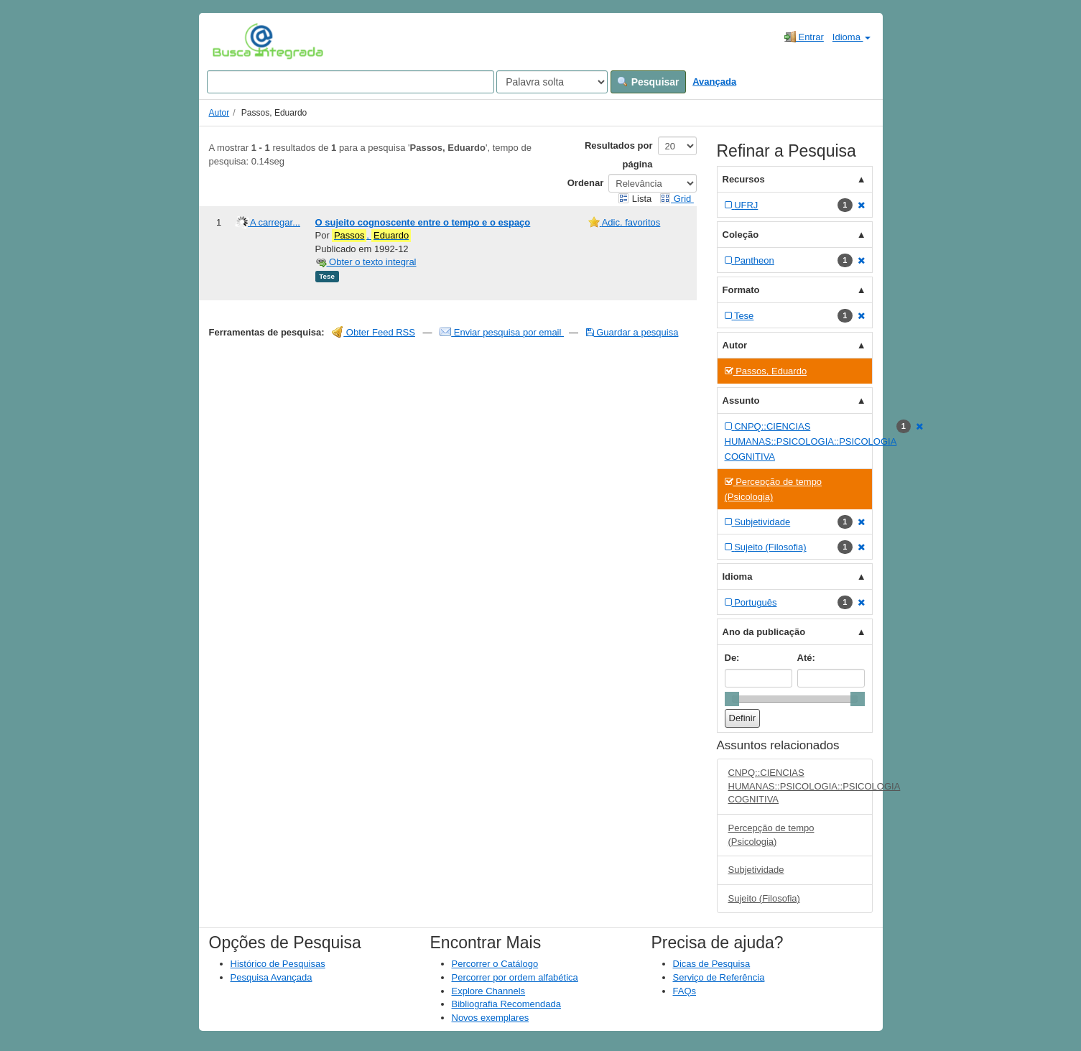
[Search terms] (350, 81)
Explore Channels (489, 991)
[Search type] (552, 81)
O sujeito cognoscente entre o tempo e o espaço (423, 222)
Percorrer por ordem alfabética (515, 977)
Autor (219, 113)
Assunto (741, 400)
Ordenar (585, 182)
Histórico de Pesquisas (278, 963)
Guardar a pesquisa (632, 332)
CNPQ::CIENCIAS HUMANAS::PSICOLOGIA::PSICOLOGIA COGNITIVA (800, 786)
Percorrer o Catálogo (495, 963)
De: (732, 657)
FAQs (685, 991)
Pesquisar (648, 82)
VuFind (234, 41)
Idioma (851, 37)
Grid (676, 198)
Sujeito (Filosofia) (764, 898)
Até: (806, 657)
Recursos (744, 179)
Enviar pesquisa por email (502, 332)
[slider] (732, 699)
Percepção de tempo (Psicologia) (771, 835)
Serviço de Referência (719, 977)
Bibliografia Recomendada (506, 1004)
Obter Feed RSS (373, 332)
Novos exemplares (490, 1017)
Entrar (804, 36)
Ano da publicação (764, 631)
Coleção (741, 234)
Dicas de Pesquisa (712, 963)
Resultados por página (619, 155)
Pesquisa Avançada (271, 977)
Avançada (714, 81)
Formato (741, 289)
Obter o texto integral (366, 261)
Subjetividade (756, 869)
